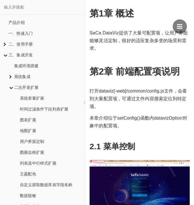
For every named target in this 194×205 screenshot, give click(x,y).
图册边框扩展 (32, 152)
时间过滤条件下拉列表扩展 (44, 109)
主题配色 (28, 174)
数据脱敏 (28, 195)
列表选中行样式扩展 (38, 163)
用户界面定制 (32, 141)
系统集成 (19, 76)
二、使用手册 (18, 44)
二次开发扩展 (23, 87)
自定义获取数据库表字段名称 (46, 185)
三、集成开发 (18, 55)
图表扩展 (28, 120)
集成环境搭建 (26, 65)
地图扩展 (28, 130)
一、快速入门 (21, 33)
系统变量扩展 (32, 98)
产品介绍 (17, 22)
